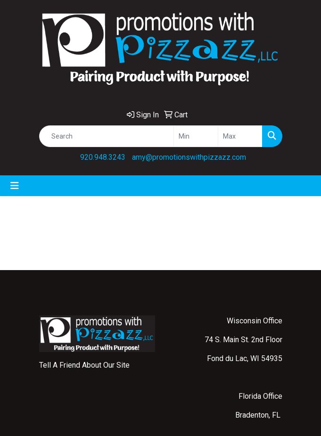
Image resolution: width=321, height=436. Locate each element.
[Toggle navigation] (15, 185)
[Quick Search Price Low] (195, 136)
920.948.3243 (102, 157)
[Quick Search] (106, 136)
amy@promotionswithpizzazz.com (189, 157)
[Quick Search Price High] (240, 136)
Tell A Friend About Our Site (84, 365)
